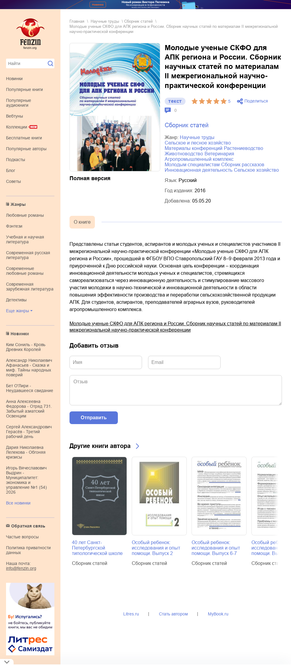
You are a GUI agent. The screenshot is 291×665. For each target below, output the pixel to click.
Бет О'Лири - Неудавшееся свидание (29, 388)
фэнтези (14, 226)
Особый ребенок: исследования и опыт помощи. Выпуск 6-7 (216, 548)
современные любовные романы (25, 271)
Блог (10, 170)
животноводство (184, 153)
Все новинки (18, 503)
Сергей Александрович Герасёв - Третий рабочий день (29, 431)
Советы (13, 181)
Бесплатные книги (24, 137)
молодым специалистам (192, 164)
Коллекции (16, 127)
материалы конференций (193, 148)
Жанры (18, 204)
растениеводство (243, 148)
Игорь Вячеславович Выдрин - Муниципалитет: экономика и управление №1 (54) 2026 (26, 480)
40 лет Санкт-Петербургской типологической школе (97, 548)
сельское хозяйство (256, 170)
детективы (16, 299)
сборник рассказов (242, 164)
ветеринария (219, 153)
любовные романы (25, 215)
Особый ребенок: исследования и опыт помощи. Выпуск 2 (156, 548)
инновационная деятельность (198, 170)
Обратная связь (28, 526)
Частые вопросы (22, 536)
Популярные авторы (26, 148)
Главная (77, 21)
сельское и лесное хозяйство (198, 142)
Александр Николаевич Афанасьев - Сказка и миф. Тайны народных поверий (29, 367)
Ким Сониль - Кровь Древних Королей (25, 347)
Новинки (14, 78)
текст (175, 101)
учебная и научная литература (25, 239)
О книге (82, 222)
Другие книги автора (100, 446)
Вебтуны (14, 116)
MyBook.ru (218, 613)
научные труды (105, 21)
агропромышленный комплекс (199, 159)
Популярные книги (24, 89)
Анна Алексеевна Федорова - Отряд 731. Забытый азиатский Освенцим (29, 408)
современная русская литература (28, 255)
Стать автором (173, 613)
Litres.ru (131, 613)
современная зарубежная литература (29, 286)
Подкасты (15, 159)
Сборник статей (138, 21)
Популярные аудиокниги (18, 103)
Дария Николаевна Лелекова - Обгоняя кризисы (26, 452)
